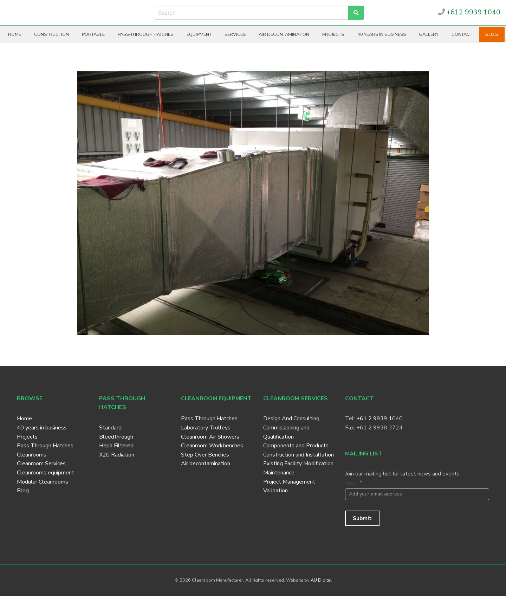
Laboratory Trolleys (206, 428)
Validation (275, 490)
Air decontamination (284, 34)
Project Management (289, 482)
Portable (93, 34)
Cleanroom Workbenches (212, 445)
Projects (333, 34)
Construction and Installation (298, 455)
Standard (110, 428)
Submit (362, 518)
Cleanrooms (31, 455)
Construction (51, 34)
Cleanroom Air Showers (210, 437)
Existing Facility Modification (298, 463)
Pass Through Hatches (45, 445)
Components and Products (296, 445)
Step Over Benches (205, 455)
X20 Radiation (116, 455)
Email (353, 482)
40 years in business (381, 34)
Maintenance (278, 473)
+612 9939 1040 (469, 12)
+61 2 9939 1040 (379, 418)
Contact (462, 34)
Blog (491, 34)
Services (235, 34)
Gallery (429, 34)
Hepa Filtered (116, 445)
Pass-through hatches (145, 34)
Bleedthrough (116, 437)
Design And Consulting (291, 418)
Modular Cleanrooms (42, 482)
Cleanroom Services (41, 463)
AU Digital (321, 580)
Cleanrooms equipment (45, 473)
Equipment (199, 34)
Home (14, 34)
